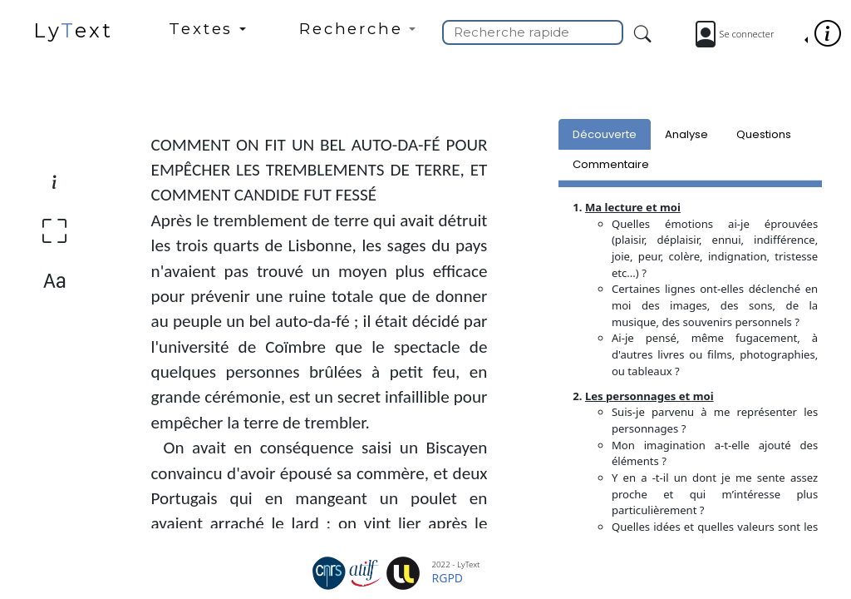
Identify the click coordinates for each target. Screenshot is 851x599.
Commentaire (611, 164)
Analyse (686, 134)
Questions (763, 134)
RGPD (448, 578)
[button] (207, 35)
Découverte (605, 134)
